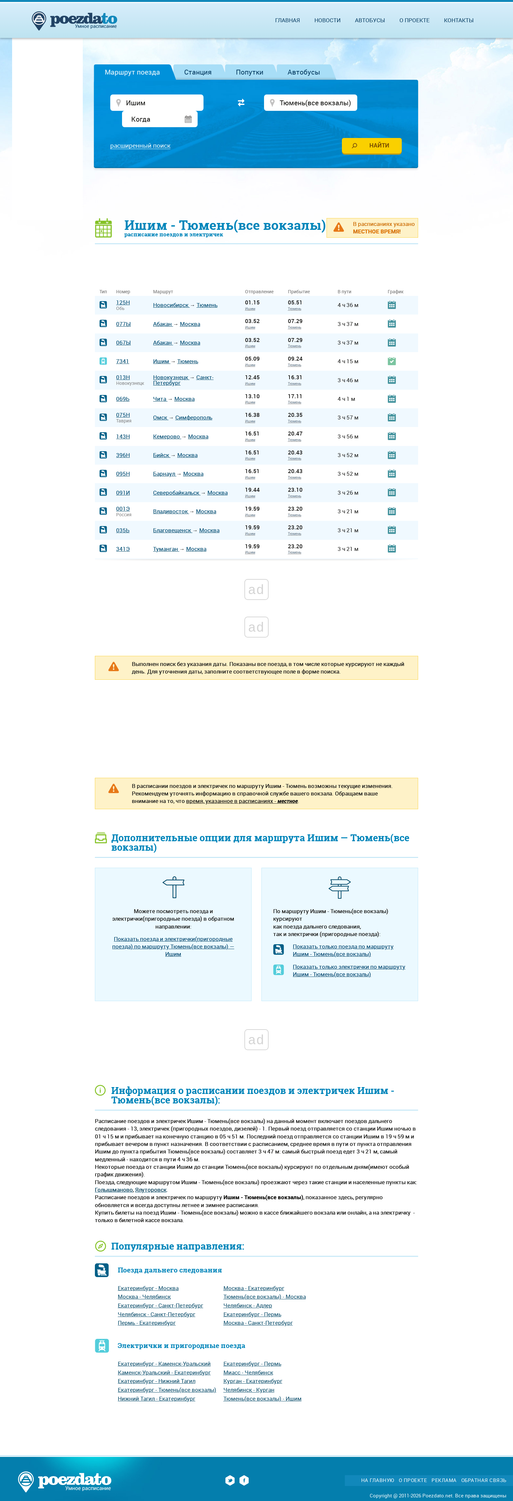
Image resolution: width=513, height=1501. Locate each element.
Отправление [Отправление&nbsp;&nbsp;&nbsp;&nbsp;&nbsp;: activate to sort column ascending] (261, 277)
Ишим (250, 293)
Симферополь (193, 403)
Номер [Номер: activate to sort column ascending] (123, 277)
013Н (123, 363)
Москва (190, 309)
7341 (122, 346)
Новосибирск (171, 290)
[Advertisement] (256, 178)
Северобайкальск (177, 478)
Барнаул (164, 459)
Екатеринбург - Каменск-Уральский (164, 1349)
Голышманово (114, 1175)
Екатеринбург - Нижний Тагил (156, 1366)
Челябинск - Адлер (247, 1290)
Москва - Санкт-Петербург (258, 1308)
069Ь (123, 384)
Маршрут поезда (132, 72)
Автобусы (304, 72)
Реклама (444, 1466)
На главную (377, 1466)
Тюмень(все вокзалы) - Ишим (262, 1384)
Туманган (166, 534)
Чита (160, 384)
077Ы (123, 309)
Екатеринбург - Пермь (252, 1299)
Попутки (249, 72)
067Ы (123, 328)
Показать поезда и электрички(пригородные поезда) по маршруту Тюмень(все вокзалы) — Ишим (173, 931)
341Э (123, 534)
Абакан (163, 309)
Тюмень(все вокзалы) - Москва (264, 1282)
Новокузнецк (171, 363)
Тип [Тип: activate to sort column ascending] (103, 277)
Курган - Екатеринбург (252, 1366)
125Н (123, 287)
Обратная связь (483, 1466)
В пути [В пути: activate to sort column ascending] (344, 277)
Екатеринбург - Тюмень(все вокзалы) (167, 1375)
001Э (123, 494)
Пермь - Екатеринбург (147, 1308)
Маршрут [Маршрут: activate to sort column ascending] (163, 277)
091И (123, 478)
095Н (123, 459)
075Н (123, 400)
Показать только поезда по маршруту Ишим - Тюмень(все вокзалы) (343, 935)
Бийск (161, 440)
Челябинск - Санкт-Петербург (156, 1299)
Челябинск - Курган (248, 1375)
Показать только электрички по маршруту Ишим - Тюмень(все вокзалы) (349, 955)
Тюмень (207, 290)
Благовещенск (172, 515)
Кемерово (167, 421)
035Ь (123, 515)
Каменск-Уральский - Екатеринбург (164, 1357)
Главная (287, 20)
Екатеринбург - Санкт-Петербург (160, 1290)
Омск (160, 403)
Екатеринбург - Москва (148, 1273)
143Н (123, 421)
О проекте (414, 20)
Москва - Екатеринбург (253, 1273)
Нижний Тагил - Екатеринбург (156, 1384)
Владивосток (171, 497)
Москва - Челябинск (144, 1282)
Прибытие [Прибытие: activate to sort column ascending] (299, 277)
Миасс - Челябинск (248, 1357)
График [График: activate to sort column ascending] (395, 277)
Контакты (459, 20)
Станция (198, 72)
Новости (327, 20)
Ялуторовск (151, 1175)
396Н (123, 440)
